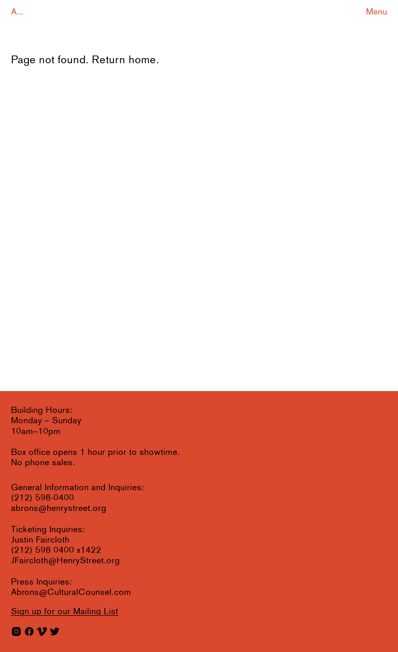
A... (17, 12)
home (142, 60)
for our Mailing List (64, 611)
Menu (376, 12)
